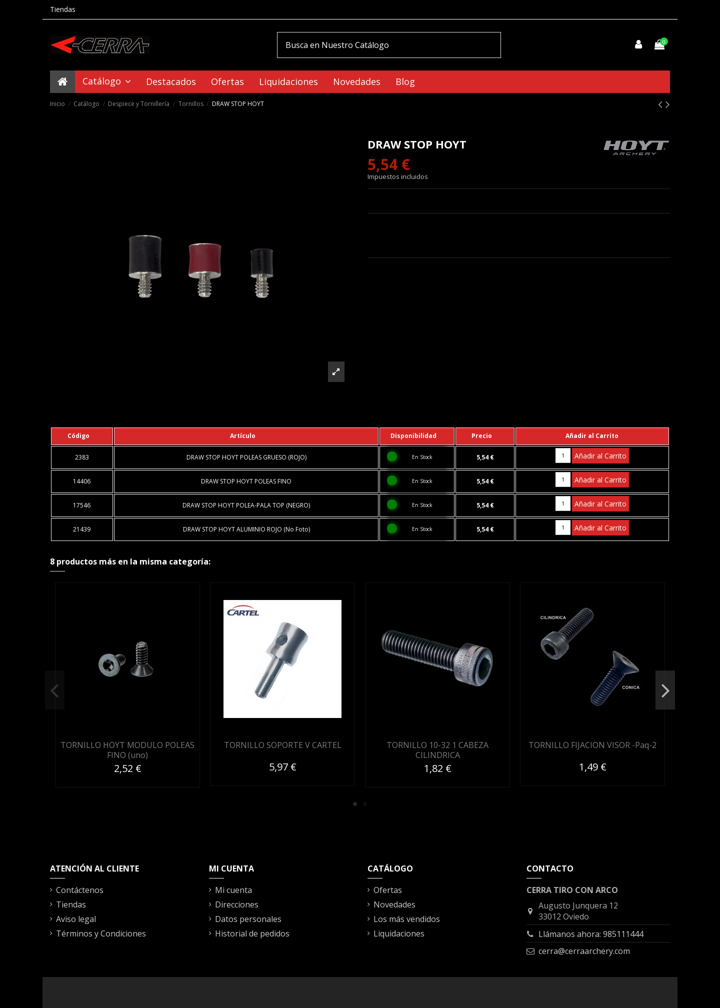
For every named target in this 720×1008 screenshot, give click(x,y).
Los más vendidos (407, 919)
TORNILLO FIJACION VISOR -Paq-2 (592, 745)
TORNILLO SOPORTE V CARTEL (283, 745)
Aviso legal (76, 919)
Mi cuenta (233, 890)
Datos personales (248, 919)
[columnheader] (82, 436)
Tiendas (63, 9)
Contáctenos (80, 890)
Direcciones (236, 904)
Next (665, 690)
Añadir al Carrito (600, 455)
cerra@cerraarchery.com (584, 951)
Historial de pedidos (252, 933)
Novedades (395, 904)
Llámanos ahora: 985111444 (591, 934)
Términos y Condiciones (101, 933)
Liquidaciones (399, 933)
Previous (54, 690)
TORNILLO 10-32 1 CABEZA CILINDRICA (437, 750)
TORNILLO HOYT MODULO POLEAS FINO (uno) (127, 750)
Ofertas (388, 890)
